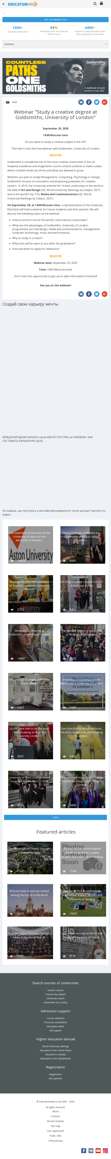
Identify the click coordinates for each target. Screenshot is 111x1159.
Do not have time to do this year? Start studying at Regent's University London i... (29, 732)
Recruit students (55, 1121)
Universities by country (55, 1002)
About (55, 1111)
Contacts (55, 1116)
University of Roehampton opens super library (29, 681)
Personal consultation (55, 1022)
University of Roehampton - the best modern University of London (82, 681)
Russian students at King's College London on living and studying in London (82, 781)
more (55, 817)
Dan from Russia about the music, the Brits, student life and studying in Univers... (82, 732)
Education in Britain (55, 1054)
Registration (55, 1067)
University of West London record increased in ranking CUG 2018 (29, 779)
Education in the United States (55, 1050)
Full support (55, 1030)
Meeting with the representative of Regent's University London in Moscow (29, 585)
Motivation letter (55, 1026)
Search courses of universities (55, 983)
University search (55, 998)
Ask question (55, 1078)
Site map (55, 1126)
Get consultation (55, 19)
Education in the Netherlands (55, 1058)
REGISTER (56, 155)
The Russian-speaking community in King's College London (82, 632)
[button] (3, 13)
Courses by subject (56, 994)
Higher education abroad (55, 1039)
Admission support (55, 1011)
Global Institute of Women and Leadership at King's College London (81, 536)
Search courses (56, 990)
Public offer (56, 1135)
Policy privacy (55, 1140)
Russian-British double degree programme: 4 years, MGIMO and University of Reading (82, 895)
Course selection (55, 1018)
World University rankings (55, 1046)
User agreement (55, 1130)
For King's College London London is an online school (82, 583)
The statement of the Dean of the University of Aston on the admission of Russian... (29, 536)
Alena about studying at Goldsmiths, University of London (29, 632)
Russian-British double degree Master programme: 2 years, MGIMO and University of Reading (82, 853)
